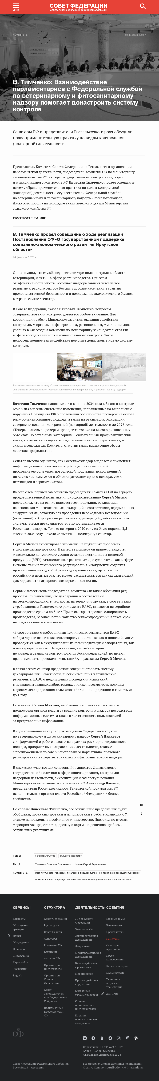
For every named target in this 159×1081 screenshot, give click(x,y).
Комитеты (20, 34)
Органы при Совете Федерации (52, 979)
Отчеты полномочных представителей (85, 1005)
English (17, 975)
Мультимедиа (115, 972)
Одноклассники (141, 814)
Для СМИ (112, 993)
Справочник (21, 955)
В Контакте (141, 805)
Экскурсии (20, 969)
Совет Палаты (53, 932)
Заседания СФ (84, 929)
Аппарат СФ (52, 958)
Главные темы (115, 918)
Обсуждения (21, 942)
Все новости (114, 925)
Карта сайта (20, 962)
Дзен (93, 1038)
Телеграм (119, 1038)
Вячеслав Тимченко (86, 182)
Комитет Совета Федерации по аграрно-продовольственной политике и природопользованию (87, 872)
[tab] (141, 816)
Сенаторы (50, 938)
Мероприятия (84, 973)
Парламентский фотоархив (136, 1038)
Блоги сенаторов (117, 966)
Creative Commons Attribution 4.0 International (113, 1067)
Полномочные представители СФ (53, 1011)
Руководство (52, 925)
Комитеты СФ (53, 945)
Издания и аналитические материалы (86, 1019)
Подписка (19, 949)
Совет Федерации (55, 918)
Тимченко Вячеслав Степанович (53, 864)
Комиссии (50, 951)
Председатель (115, 932)
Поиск (17, 935)
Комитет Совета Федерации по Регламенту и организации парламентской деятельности (83, 879)
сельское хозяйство (71, 855)
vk (85, 1038)
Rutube (127, 1038)
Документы (82, 946)
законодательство (45, 855)
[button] (16, 7)
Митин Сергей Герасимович (90, 864)
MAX (110, 1038)
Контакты (19, 918)
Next (83, 367)
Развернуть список (141, 823)
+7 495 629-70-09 (111, 1047)
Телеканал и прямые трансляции (114, 983)
